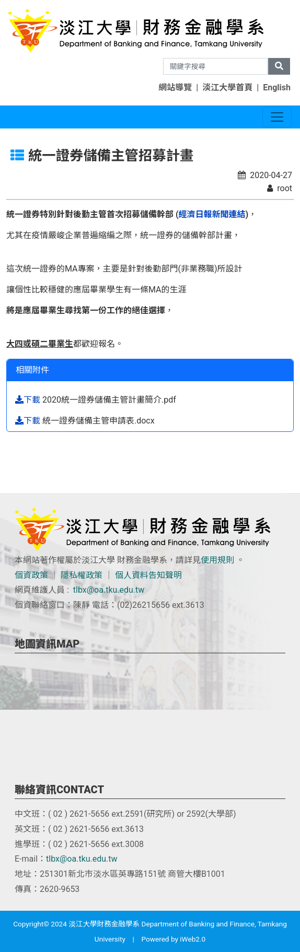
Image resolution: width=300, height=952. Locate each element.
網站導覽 (175, 87)
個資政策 (31, 575)
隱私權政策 (81, 575)
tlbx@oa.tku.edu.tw (109, 590)
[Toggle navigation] (277, 117)
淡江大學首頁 (227, 87)
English (277, 87)
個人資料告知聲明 (148, 575)
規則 (225, 560)
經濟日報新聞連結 (212, 214)
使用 (209, 560)
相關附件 (32, 370)
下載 (28, 400)
